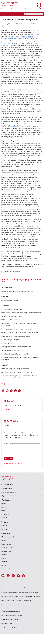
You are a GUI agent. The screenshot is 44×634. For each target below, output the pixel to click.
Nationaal (4, 526)
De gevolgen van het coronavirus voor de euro (17, 329)
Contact (4, 565)
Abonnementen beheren (14, 463)
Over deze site (6, 569)
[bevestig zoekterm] (26, 14)
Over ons (5, 533)
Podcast (4, 518)
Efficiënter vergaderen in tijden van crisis (15, 369)
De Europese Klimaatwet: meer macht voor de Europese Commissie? (20, 359)
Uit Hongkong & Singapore (10, 340)
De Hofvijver (5, 514)
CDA (14, 62)
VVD (21, 62)
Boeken (3, 504)
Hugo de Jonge (6, 43)
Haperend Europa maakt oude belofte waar (16, 336)
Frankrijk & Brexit (7, 343)
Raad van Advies (6, 551)
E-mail (6, 425)
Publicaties (6, 500)
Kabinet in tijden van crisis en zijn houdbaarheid (17, 291)
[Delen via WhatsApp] (15, 390)
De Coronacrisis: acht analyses (11, 309)
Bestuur (4, 541)
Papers (3, 507)
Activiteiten (6, 489)
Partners (4, 555)
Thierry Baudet (14, 126)
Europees (4, 529)
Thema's (5, 522)
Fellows (3, 558)
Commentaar (7, 484)
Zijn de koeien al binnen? (9, 300)
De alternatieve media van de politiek (15, 354)
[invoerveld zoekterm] (33, 14)
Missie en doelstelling (8, 537)
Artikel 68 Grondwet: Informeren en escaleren (16, 372)
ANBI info (4, 562)
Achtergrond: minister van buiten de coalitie (16, 347)
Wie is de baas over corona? (10, 320)
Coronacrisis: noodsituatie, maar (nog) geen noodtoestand (21, 313)
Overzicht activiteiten (8, 492)
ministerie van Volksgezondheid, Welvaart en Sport (17, 38)
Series (3, 511)
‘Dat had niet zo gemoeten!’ (10, 350)
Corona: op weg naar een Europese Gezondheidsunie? (19, 333)
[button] (4, 575)
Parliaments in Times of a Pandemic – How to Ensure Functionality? (19, 324)
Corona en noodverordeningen (11, 316)
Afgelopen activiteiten (8, 496)
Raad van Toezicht (7, 548)
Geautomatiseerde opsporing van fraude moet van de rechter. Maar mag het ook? (19, 377)
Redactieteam (6, 544)
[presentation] (18, 450)
